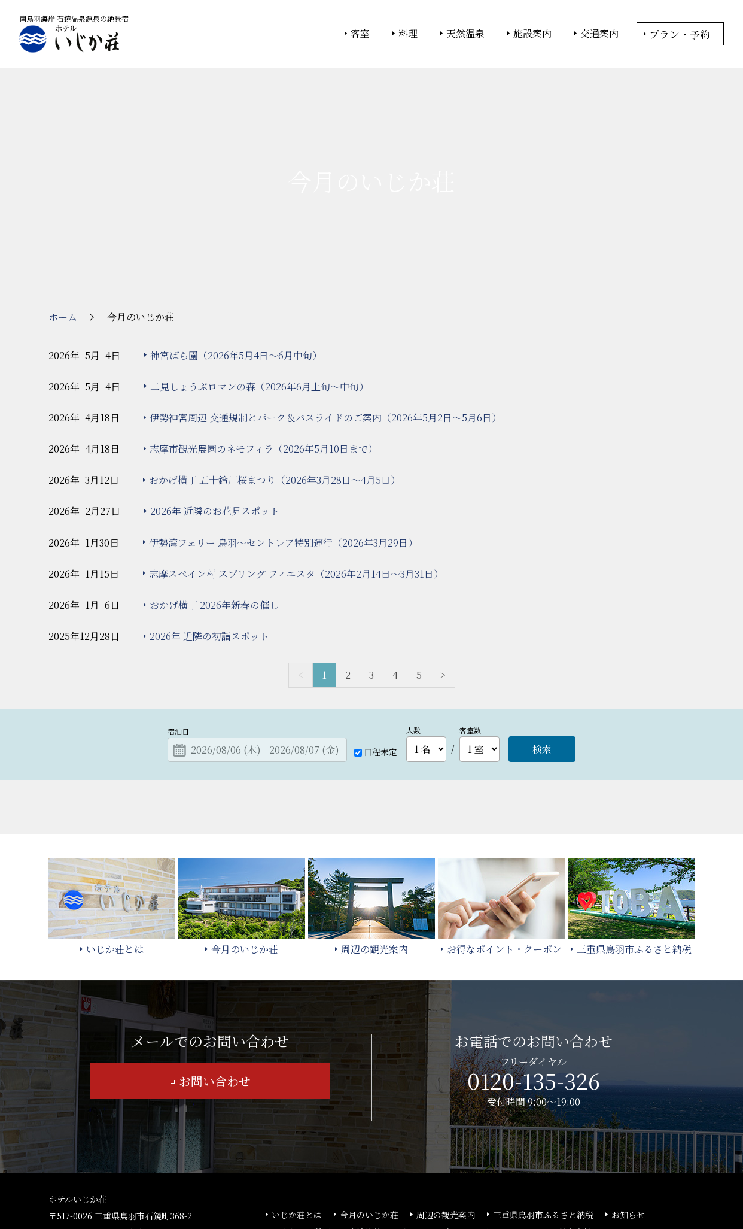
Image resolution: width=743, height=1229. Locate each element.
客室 (360, 33)
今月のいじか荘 (369, 1128)
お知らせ (628, 1128)
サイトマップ (424, 1145)
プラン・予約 (679, 33)
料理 (408, 33)
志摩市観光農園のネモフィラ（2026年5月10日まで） (263, 362)
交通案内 (599, 33)
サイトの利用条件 (541, 1187)
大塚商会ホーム (205, 1187)
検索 (542, 662)
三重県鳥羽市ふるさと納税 (543, 1128)
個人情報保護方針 (469, 1187)
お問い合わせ (215, 994)
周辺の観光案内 (445, 1128)
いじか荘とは (297, 1128)
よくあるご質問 (301, 1145)
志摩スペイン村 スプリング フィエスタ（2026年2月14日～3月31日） (296, 486)
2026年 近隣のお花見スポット (214, 424)
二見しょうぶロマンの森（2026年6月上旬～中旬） (259, 299)
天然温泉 (465, 33)
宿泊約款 (365, 1145)
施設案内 (532, 33)
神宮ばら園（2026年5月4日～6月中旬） (236, 268)
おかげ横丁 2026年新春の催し (214, 517)
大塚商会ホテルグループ (285, 1187)
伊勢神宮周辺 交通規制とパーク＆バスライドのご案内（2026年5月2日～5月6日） (325, 330)
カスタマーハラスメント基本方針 (529, 1145)
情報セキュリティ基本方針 (382, 1187)
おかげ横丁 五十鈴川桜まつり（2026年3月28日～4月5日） (274, 393)
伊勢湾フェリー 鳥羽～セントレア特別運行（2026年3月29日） (283, 455)
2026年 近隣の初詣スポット (209, 549)
